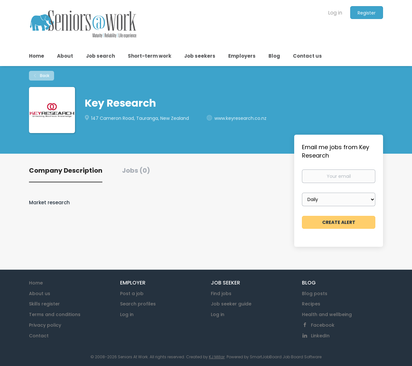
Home (36, 283)
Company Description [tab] (65, 170)
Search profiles (138, 304)
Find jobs (221, 293)
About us (39, 293)
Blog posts (314, 293)
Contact (39, 335)
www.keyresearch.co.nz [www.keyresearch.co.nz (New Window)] (240, 118)
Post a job (132, 293)
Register (367, 13)
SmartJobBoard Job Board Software (286, 357)
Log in (335, 12)
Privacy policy (45, 325)
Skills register (44, 304)
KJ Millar (217, 357)
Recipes (311, 304)
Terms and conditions (54, 314)
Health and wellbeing (327, 314)
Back (44, 75)
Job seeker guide (231, 304)
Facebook (322, 325)
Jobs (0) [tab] (136, 170)
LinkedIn (320, 335)
